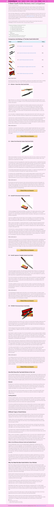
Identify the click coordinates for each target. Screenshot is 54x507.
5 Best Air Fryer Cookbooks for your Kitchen (16, 502)
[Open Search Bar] (47, 1)
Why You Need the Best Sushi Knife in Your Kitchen (17, 36)
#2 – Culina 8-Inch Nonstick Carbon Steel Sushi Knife (17, 27)
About (19, 1)
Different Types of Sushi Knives (14, 34)
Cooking (32, 1)
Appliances (23, 1)
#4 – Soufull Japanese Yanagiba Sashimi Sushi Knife (17, 29)
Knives (14, 500)
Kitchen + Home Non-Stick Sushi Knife (26, 46)
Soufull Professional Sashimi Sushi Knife (26, 59)
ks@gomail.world (39, 505)
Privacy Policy (44, 505)
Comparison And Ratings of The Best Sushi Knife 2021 (17, 25)
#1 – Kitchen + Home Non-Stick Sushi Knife (16, 26)
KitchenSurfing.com (12, 1)
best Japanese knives (30, 16)
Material (11, 32)
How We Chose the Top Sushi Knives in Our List (16, 31)
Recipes (44, 1)
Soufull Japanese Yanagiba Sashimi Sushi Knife (27, 66)
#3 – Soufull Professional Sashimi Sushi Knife (16, 28)
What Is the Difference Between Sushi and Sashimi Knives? (18, 35)
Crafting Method (12, 33)
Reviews (40, 1)
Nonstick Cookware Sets (20, 132)
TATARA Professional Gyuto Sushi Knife (26, 73)
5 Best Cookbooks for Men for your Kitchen (15, 501)
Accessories (11, 500)
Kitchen (36, 1)
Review (17, 500)
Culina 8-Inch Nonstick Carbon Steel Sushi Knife (27, 52)
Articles (28, 1)
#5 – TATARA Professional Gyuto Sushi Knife (16, 30)
